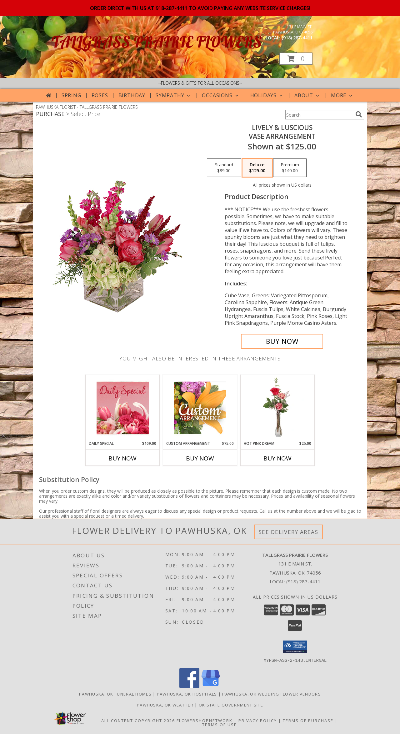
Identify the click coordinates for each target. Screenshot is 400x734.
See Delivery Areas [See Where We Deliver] (288, 531)
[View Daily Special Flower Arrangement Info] (123, 408)
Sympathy (174, 95)
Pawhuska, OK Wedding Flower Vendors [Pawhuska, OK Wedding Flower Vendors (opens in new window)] (271, 693)
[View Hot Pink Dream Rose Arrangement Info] (278, 407)
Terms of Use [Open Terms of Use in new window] (219, 724)
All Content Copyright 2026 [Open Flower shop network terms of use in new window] (138, 720)
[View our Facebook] (189, 686)
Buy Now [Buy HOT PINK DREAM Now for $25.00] (277, 458)
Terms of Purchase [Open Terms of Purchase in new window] (308, 720)
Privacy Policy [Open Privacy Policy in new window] (257, 720)
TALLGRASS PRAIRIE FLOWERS (157, 42)
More (342, 95)
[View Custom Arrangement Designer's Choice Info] (200, 408)
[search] (359, 114)
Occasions (221, 95)
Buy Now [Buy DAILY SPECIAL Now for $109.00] (122, 458)
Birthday (131, 95)
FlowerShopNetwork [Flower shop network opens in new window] (204, 720)
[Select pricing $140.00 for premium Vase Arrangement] (289, 168)
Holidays (267, 95)
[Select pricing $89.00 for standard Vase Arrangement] (224, 168)
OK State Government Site (231, 704)
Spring (71, 95)
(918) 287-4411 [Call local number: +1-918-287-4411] (297, 38)
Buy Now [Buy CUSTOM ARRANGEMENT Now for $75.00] (200, 458)
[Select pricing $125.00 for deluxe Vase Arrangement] (257, 168)
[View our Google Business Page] (211, 686)
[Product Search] (319, 114)
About (307, 95)
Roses (100, 95)
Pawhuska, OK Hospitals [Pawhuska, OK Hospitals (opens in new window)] (187, 693)
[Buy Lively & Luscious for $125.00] (282, 341)
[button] (295, 59)
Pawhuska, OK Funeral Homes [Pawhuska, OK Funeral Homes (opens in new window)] (115, 693)
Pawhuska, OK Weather (165, 704)
